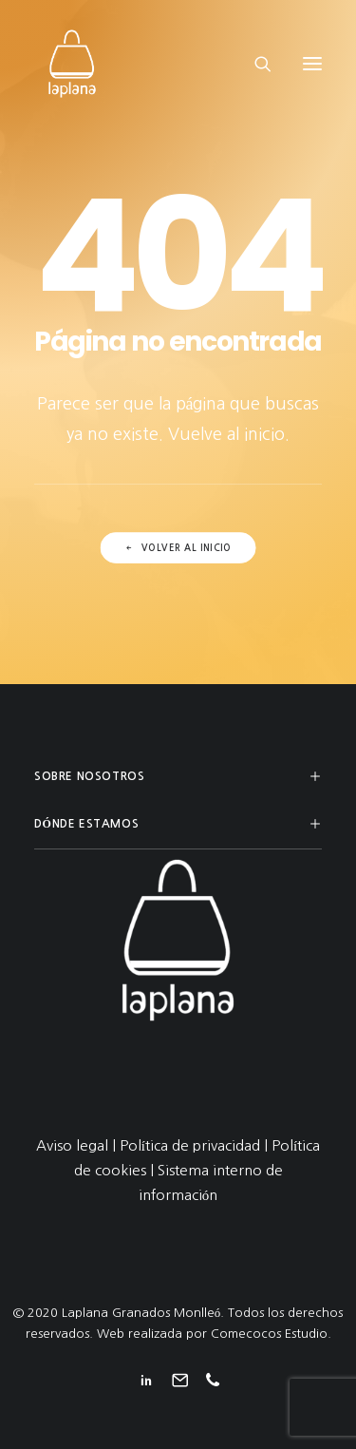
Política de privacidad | (196, 1145)
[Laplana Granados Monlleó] (72, 64)
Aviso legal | (78, 1145)
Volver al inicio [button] (178, 549)
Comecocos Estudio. (271, 1333)
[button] (312, 63)
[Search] (254, 63)
